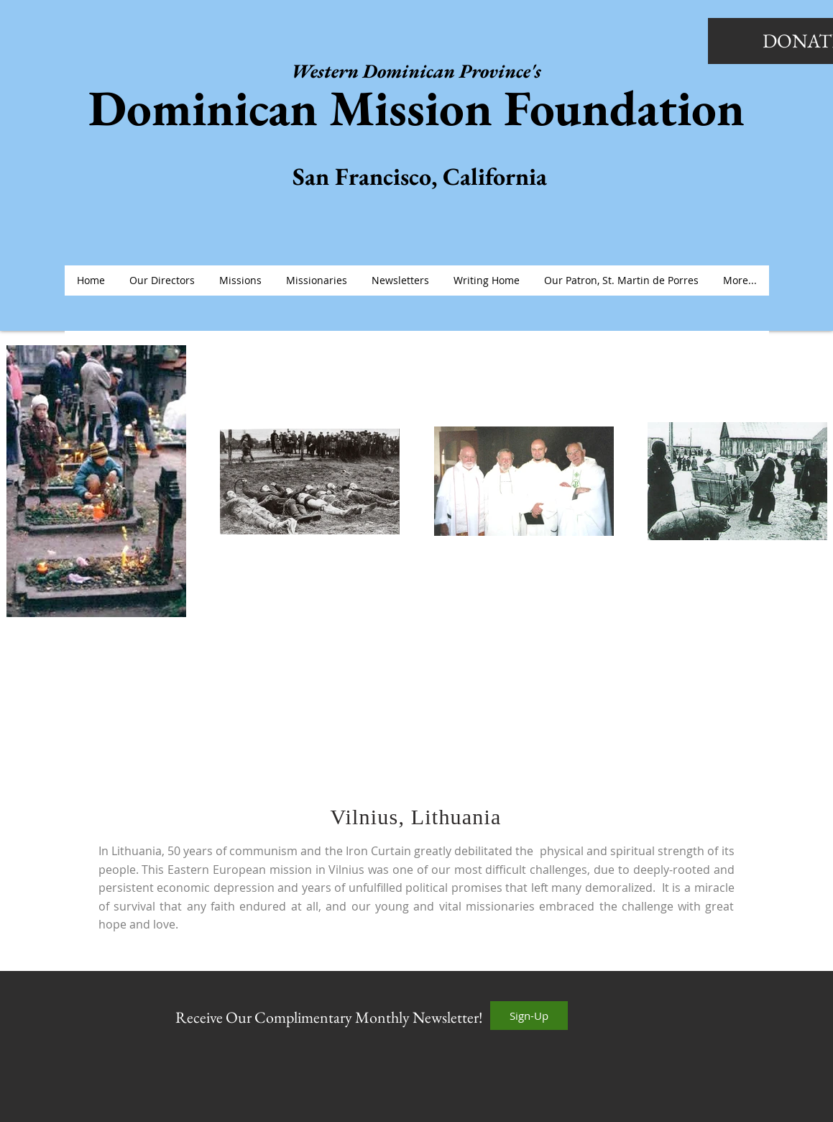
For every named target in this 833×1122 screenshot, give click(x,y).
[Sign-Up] (529, 1015)
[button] (240, 280)
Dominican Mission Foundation (416, 108)
